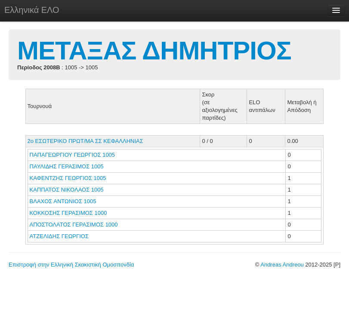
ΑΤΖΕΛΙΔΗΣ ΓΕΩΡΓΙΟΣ (60, 236)
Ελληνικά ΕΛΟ (31, 10)
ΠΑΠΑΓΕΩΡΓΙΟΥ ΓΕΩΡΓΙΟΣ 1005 (72, 155)
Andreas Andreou (281, 264)
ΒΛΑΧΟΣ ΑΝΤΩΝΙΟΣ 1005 (63, 201)
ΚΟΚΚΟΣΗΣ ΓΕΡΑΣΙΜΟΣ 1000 (68, 213)
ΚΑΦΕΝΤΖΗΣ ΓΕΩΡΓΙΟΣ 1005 (68, 178)
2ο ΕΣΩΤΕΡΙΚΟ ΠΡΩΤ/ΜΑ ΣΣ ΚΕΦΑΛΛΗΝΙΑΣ (85, 141)
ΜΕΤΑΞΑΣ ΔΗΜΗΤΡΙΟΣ (154, 50)
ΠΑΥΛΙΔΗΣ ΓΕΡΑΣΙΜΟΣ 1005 (67, 166)
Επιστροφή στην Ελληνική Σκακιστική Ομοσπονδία (71, 264)
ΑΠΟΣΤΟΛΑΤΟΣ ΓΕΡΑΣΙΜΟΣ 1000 (74, 224)
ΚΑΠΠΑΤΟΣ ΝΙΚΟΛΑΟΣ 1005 (67, 189)
